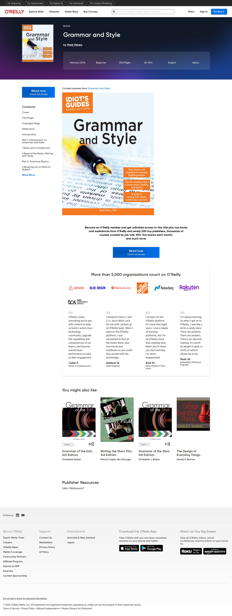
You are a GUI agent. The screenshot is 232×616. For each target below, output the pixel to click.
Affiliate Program (13, 561)
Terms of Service (11, 608)
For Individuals (76, 3)
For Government (35, 3)
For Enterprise (14, 3)
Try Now (219, 11)
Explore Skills (36, 11)
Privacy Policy (47, 547)
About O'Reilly (12, 531)
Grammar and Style (99, 88)
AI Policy (44, 552)
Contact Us (45, 537)
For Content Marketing (101, 3)
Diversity (8, 571)
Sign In (203, 11)
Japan (70, 542)
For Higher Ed (56, 3)
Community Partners (14, 556)
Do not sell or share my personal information (25, 598)
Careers (7, 542)
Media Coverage (12, 552)
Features (54, 11)
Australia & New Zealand (81, 537)
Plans (191, 11)
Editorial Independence (48, 608)
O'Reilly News (10, 547)
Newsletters (45, 542)
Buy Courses (91, 11)
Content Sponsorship (15, 575)
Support (45, 531)
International (76, 531)
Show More (28, 175)
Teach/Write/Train (13, 537)
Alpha (195, 62)
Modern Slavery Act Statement (77, 608)
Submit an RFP (11, 566)
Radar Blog (71, 11)
